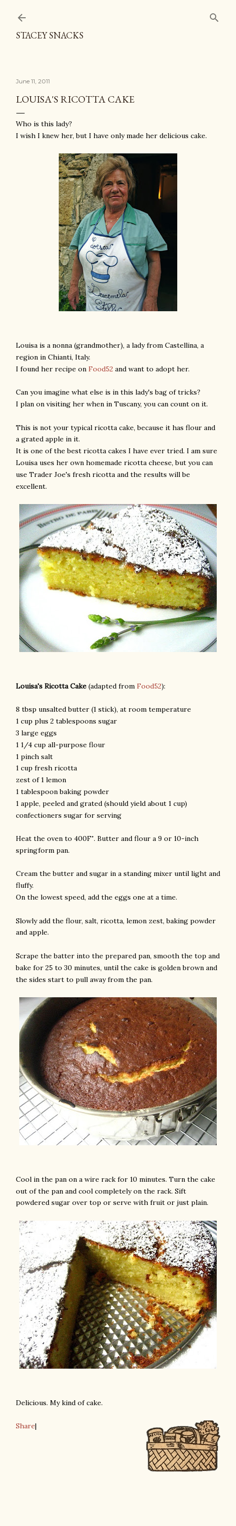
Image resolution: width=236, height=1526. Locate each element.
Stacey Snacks (49, 35)
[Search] (214, 15)
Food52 (100, 368)
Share (25, 1425)
